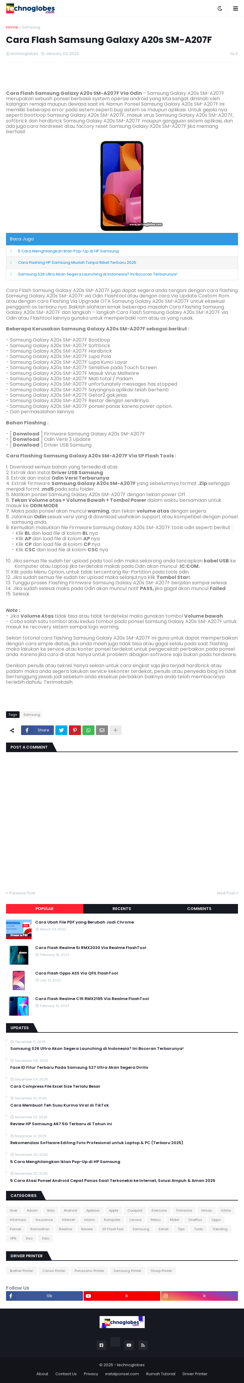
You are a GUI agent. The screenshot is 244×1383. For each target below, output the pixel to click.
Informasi (18, 1219)
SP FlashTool (112, 1229)
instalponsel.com (122, 1374)
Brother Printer (21, 1270)
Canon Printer (53, 1270)
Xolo (45, 1238)
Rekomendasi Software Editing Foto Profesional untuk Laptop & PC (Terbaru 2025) (96, 1143)
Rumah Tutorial (160, 1374)
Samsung (31, 27)
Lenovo (135, 1219)
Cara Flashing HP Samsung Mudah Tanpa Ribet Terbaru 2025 (77, 262)
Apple (113, 1210)
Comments (199, 908)
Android (70, 1210)
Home (12, 27)
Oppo (216, 1219)
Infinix (226, 1210)
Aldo (50, 1210)
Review (87, 1229)
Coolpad (135, 1210)
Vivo (29, 1238)
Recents (122, 908)
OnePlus (195, 1219)
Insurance (44, 1219)
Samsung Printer (127, 1270)
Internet (68, 1219)
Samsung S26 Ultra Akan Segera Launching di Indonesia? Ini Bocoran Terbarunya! (97, 274)
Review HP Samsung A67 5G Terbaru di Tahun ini (61, 1124)
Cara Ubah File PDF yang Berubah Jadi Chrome (84, 922)
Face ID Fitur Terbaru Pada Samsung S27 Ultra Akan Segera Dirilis (79, 1067)
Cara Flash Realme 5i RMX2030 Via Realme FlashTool (90, 948)
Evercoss (159, 1210)
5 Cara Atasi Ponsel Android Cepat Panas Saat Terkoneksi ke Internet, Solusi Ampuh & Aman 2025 (112, 1180)
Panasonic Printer (89, 1270)
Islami (89, 1219)
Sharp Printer (161, 1270)
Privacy (91, 1374)
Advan (32, 1210)
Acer (13, 1210)
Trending (219, 1229)
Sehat (163, 1229)
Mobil (174, 1219)
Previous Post (22, 893)
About (42, 1374)
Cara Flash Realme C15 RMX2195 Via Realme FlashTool (92, 999)
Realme (65, 1229)
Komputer (112, 1219)
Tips (181, 1229)
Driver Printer (195, 1374)
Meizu (156, 1219)
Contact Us (66, 1374)
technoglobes (131, 1365)
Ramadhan (40, 1229)
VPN (13, 1238)
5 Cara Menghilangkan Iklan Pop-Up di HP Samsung (68, 251)
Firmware (184, 1210)
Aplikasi (93, 1210)
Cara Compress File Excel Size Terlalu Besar (55, 1086)
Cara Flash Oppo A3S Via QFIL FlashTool (76, 973)
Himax (206, 1210)
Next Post (226, 893)
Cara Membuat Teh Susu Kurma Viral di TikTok (59, 1105)
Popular (45, 908)
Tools (198, 1229)
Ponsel (15, 1229)
